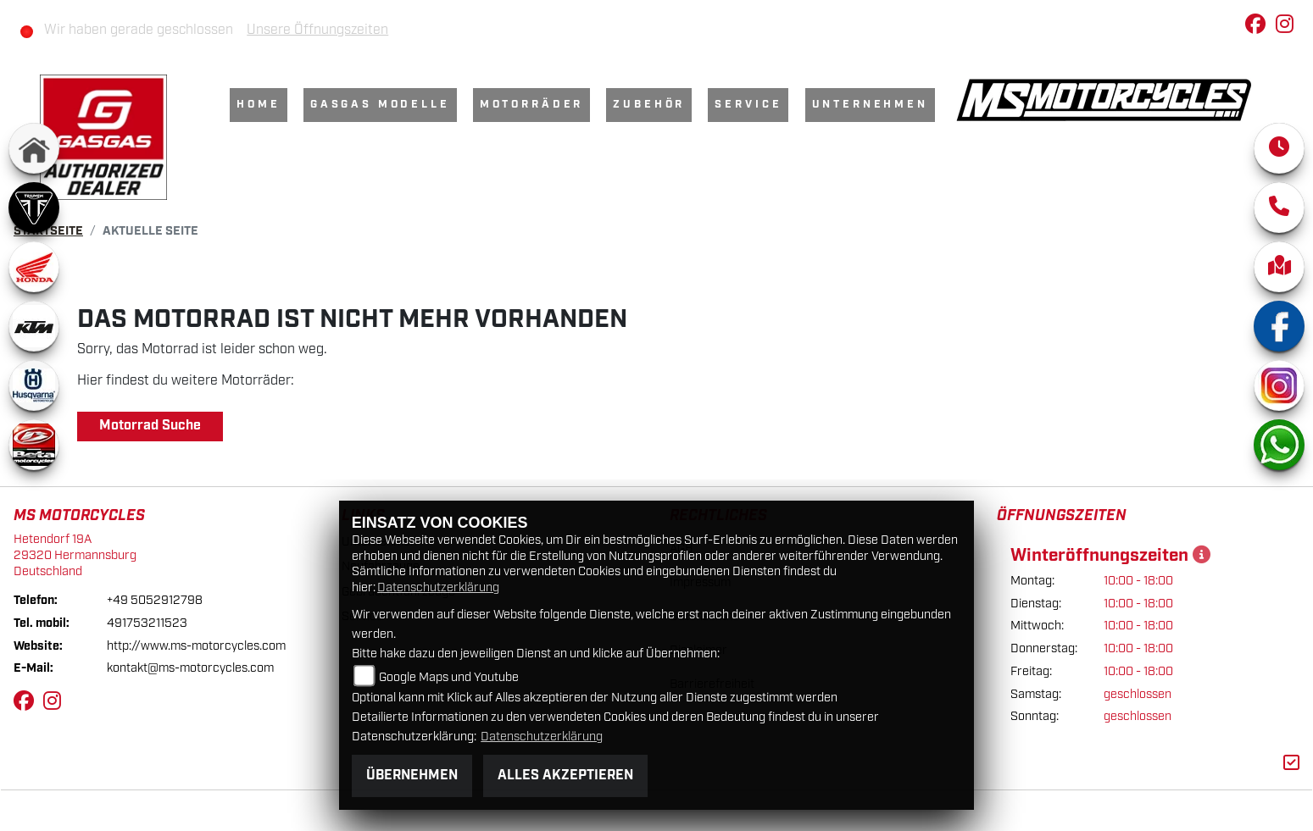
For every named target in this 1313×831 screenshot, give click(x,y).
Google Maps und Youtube (449, 677)
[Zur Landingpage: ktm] (33, 326)
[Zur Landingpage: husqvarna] (33, 385)
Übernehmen (412, 775)
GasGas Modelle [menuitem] (380, 104)
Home (258, 104)
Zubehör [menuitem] (649, 104)
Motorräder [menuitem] (531, 104)
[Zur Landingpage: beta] (33, 444)
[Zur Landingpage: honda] (33, 266)
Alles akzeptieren (565, 775)
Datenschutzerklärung (438, 587)
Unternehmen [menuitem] (870, 104)
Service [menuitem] (748, 104)
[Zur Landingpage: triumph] (33, 207)
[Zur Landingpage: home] (33, 148)
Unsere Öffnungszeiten (317, 30)
